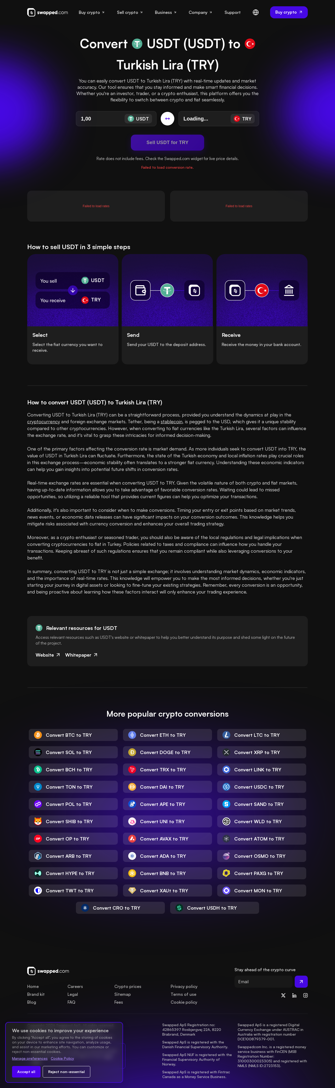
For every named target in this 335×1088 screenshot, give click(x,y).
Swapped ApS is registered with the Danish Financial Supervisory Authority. (195, 1044)
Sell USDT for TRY (167, 142)
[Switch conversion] (167, 118)
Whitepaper (81, 655)
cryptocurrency (43, 421)
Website (48, 655)
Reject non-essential (66, 1071)
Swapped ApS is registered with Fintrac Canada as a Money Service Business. (196, 1074)
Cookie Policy (62, 1058)
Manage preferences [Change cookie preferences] (30, 1058)
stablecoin (171, 421)
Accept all (26, 1071)
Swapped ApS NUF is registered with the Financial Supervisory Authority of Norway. (197, 1059)
